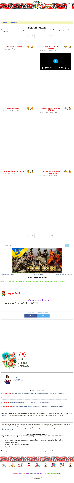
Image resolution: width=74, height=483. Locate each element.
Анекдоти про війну (37, 274)
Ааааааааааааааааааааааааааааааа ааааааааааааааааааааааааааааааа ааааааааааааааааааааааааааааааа (34, 399)
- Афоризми (17, 379)
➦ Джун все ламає (14, 47)
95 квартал (4, 286)
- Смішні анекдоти (18, 380)
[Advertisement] (36, 15)
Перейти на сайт (7, 429)
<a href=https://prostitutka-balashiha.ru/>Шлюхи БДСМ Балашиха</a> (30, 402)
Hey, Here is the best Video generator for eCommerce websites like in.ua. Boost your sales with (38, 393)
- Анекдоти (16, 377)
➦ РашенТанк (14, 108)
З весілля (11, 281)
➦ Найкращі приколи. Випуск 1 (37, 300)
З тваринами (62, 281)
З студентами (20, 281)
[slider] (45, 68)
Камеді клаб (48, 281)
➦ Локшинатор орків (13, 171)
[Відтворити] (42, 67)
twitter (43, 315)
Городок (11, 286)
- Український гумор (19, 374)
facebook (31, 315)
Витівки (35, 281)
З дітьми (28, 281)
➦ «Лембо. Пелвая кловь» (51, 109)
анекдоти (28, 451)
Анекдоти (4, 22)
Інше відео (19, 286)
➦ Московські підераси (51, 48)
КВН (55, 281)
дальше (50, 35)
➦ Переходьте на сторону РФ (51, 172)
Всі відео (3, 281)
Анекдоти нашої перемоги (64, 274)
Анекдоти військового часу (10, 274)
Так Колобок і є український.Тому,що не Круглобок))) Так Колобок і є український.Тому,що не (37, 406)
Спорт (41, 281)
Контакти (59, 473)
